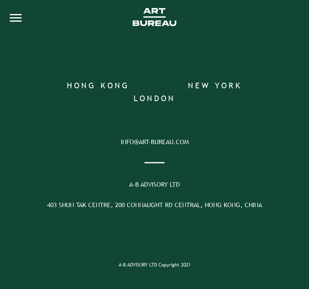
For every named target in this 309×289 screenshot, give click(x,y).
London (154, 98)
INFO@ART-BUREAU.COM (155, 142)
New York (215, 85)
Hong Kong (98, 85)
